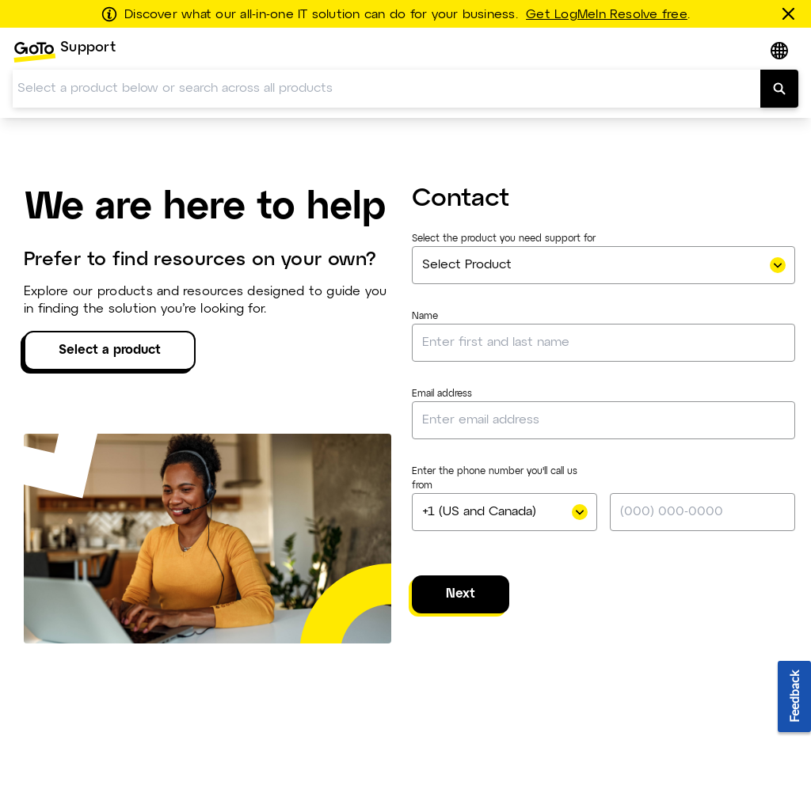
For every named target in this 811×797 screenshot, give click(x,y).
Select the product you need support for (504, 239)
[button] (781, 52)
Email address (442, 394)
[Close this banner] (791, 13)
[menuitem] (64, 52)
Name (425, 316)
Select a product (110, 350)
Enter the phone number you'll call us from (494, 479)
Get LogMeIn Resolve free (606, 15)
